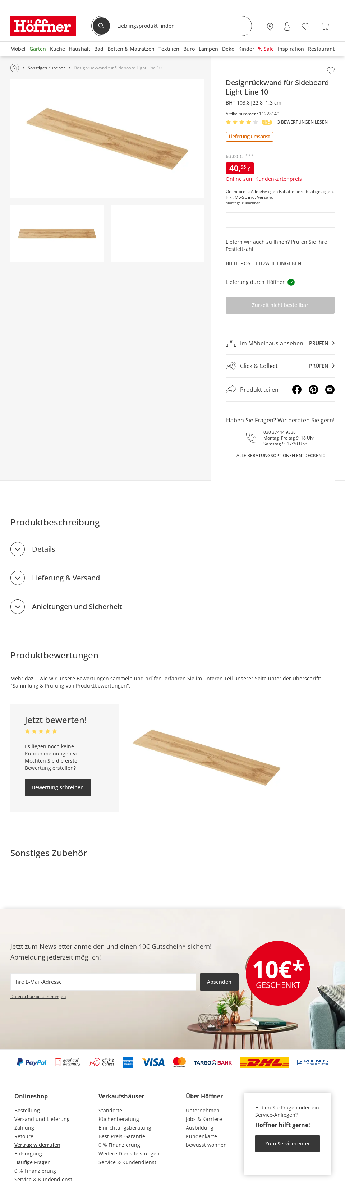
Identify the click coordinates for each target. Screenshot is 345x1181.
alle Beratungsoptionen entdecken (279, 455)
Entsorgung (28, 1153)
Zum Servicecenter (287, 1143)
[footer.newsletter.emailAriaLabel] (103, 982)
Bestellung (27, 1110)
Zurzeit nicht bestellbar (280, 305)
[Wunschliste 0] (305, 26)
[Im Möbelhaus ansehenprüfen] (280, 343)
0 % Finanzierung (35, 1170)
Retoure (23, 1136)
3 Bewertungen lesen (302, 122)
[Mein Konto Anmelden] (287, 26)
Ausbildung (199, 1127)
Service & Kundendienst (127, 1162)
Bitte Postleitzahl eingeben (264, 263)
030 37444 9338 (279, 432)
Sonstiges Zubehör (48, 853)
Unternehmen (203, 1110)
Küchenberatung (118, 1119)
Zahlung (24, 1127)
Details (43, 549)
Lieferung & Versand (66, 578)
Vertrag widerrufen (37, 1144)
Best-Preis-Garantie (121, 1136)
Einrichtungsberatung (124, 1127)
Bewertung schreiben (58, 787)
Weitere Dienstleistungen (129, 1153)
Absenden (219, 981)
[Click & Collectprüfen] (280, 366)
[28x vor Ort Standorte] (270, 26)
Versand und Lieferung (42, 1119)
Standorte (110, 1110)
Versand (265, 197)
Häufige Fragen (32, 1162)
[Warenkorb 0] (325, 26)
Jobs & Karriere (204, 1119)
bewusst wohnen (206, 1144)
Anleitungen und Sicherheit (77, 606)
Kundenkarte (201, 1136)
